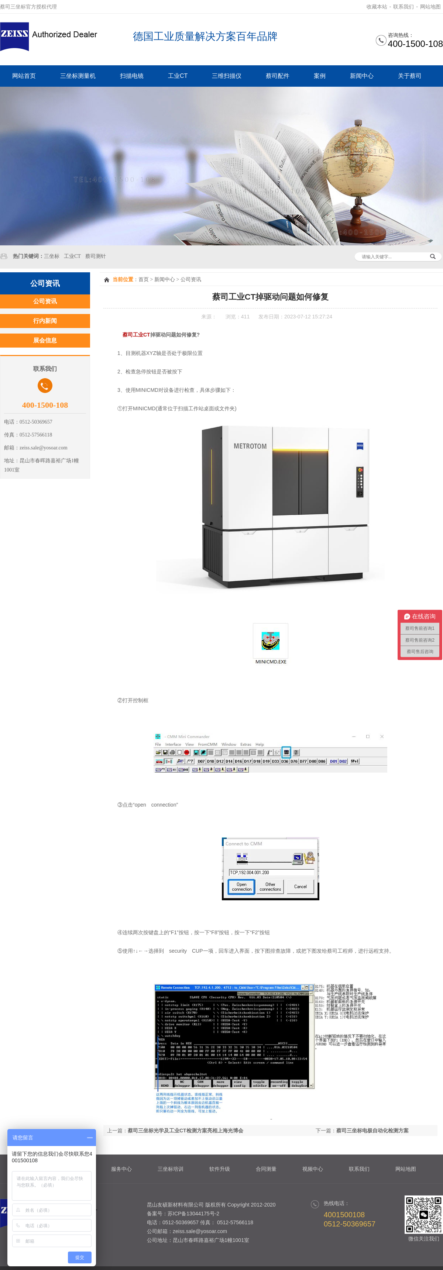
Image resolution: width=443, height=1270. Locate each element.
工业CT (178, 76)
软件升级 (219, 1169)
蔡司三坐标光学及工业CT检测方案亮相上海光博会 (185, 1130)
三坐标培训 (170, 1169)
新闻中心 (362, 76)
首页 (143, 279)
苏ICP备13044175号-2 (193, 1213)
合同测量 (266, 1169)
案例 (320, 76)
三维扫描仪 (226, 76)
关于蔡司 (410, 76)
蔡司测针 (95, 256)
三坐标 (51, 256)
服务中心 (121, 1169)
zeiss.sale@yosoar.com (200, 1231)
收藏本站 (377, 7)
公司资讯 (191, 279)
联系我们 (403, 7)
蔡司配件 (277, 76)
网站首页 (24, 76)
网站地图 (430, 7)
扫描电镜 (132, 76)
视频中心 (312, 1169)
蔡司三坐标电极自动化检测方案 (372, 1130)
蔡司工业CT (136, 335)
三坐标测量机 (78, 76)
